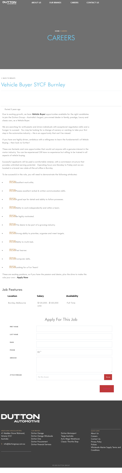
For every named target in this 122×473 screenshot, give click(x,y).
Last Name (14, 335)
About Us (52, 3)
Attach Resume (16, 378)
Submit (106, 394)
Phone (12, 352)
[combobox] (39, 354)
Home (57, 31)
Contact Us (109, 3)
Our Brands (71, 3)
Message (13, 360)
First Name (14, 326)
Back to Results (9, 78)
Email (12, 343)
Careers (90, 3)
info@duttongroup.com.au (14, 449)
